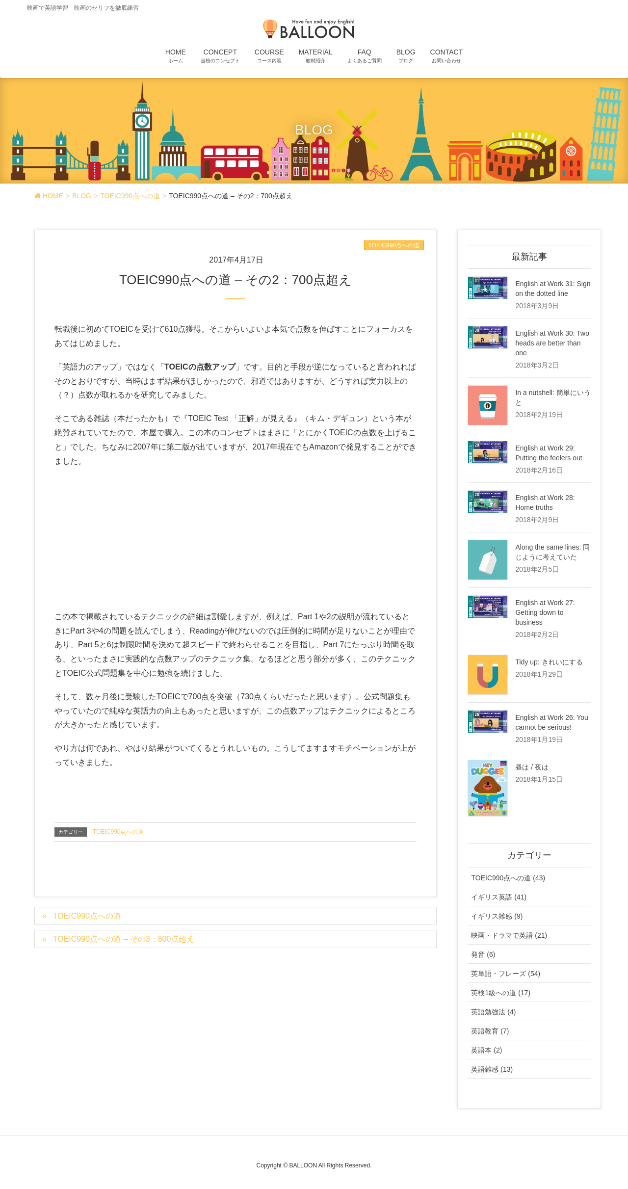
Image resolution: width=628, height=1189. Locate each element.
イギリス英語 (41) (498, 897)
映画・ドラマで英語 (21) (509, 935)
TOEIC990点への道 (393, 245)
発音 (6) (483, 954)
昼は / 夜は (532, 767)
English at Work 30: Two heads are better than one (552, 343)
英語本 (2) (486, 1050)
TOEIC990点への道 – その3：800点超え (124, 939)
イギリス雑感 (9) (497, 916)
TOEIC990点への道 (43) (508, 878)
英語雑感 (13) (492, 1069)
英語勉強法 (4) (493, 1012)
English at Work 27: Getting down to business (545, 612)
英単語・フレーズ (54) (505, 974)
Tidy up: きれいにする (548, 662)
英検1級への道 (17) (500, 993)
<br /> (83, 537)
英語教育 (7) (490, 1031)
